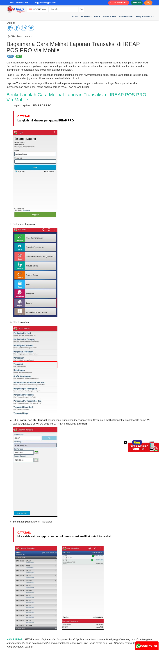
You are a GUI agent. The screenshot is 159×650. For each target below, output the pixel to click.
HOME (75, 16)
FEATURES (86, 16)
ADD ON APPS (126, 16)
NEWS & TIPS (109, 16)
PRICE (97, 16)
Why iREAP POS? (145, 16)
